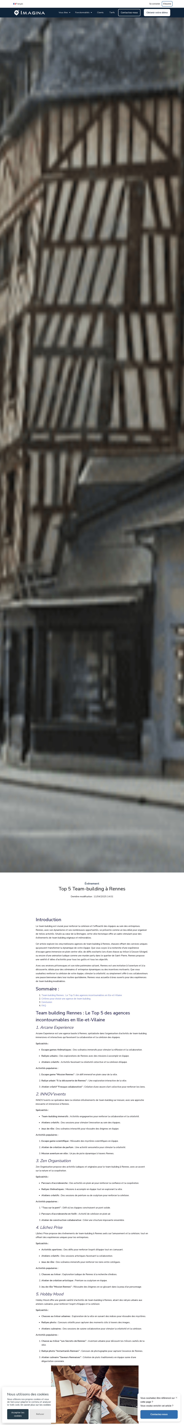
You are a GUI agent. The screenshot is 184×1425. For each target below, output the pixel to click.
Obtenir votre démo (157, 12)
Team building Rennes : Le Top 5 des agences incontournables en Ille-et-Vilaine (81, 995)
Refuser (40, 1414)
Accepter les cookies (17, 1414)
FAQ (43, 1005)
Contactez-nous (129, 12)
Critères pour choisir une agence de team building (65, 998)
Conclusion (46, 1002)
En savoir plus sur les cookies (36, 1404)
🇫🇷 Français (18, 4)
